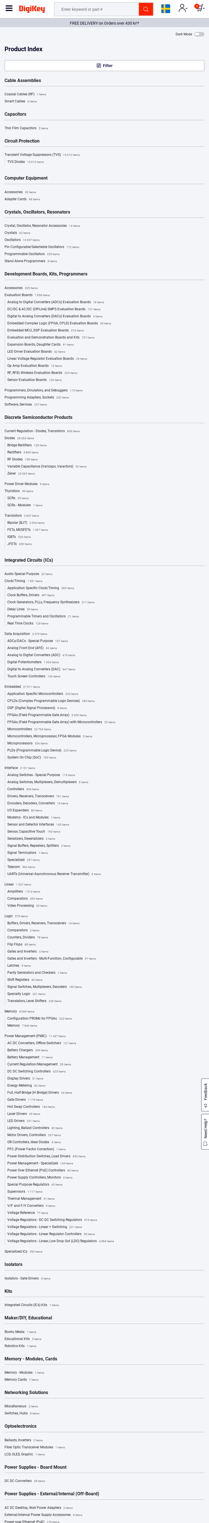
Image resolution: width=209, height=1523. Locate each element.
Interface (20, 768)
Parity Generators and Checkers (37, 973)
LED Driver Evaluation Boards (36, 351)
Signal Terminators (27, 853)
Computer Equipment (26, 178)
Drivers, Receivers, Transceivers (38, 796)
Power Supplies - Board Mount (35, 1467)
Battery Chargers (27, 1050)
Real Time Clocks (27, 623)
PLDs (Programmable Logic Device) (41, 750)
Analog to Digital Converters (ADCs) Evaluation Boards (55, 302)
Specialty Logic (26, 994)
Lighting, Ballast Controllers (35, 1128)
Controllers (23, 789)
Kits (8, 1291)
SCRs (18, 498)
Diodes (19, 438)
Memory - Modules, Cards (31, 1359)
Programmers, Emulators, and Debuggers (44, 390)
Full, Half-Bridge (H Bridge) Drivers (39, 1092)
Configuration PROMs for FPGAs (39, 1018)
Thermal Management (31, 1198)
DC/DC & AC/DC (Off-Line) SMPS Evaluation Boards (53, 309)
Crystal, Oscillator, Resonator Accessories (42, 226)
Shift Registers (24, 980)
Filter (108, 65)
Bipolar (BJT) (25, 523)
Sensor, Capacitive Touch (33, 831)
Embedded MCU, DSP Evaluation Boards (45, 330)
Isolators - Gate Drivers (27, 1278)
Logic (16, 916)
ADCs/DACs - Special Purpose (37, 641)
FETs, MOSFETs (27, 530)
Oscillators (22, 240)
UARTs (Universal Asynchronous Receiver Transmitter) (54, 874)
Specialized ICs (23, 1251)
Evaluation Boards (27, 295)
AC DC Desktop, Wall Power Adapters (39, 1508)
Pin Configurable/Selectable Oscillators (42, 247)
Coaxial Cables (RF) (25, 94)
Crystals (17, 233)
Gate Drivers (25, 1100)
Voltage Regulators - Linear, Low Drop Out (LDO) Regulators (60, 1241)
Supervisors (24, 1191)
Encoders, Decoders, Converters (37, 803)
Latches (19, 965)
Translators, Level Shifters (34, 1001)
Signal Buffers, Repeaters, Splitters (38, 846)
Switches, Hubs (22, 1413)
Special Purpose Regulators (35, 1184)
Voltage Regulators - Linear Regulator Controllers (51, 1234)
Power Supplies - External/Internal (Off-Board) (52, 1493)
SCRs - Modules (24, 505)
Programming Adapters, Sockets (37, 397)
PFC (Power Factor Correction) (36, 1149)
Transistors (22, 515)
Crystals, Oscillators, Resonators (37, 212)
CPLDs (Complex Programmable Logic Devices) (51, 701)
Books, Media (20, 1332)
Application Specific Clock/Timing (40, 588)
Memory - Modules (24, 1372)
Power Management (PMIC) (35, 1036)
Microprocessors (27, 743)
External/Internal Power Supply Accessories (43, 1515)
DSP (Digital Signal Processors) (37, 708)
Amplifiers (23, 891)
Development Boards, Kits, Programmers (46, 274)
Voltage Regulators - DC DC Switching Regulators (52, 1220)
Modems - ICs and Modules (33, 817)
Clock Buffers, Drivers (30, 595)
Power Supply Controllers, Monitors (39, 1177)
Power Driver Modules (27, 484)
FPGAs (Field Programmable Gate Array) (47, 715)
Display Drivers (25, 1078)
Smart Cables (21, 101)
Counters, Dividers (27, 937)
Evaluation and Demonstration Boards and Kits (50, 337)
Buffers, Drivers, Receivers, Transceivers (43, 923)
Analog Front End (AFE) (32, 648)
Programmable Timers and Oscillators (43, 616)
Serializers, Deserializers (31, 838)
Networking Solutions (26, 1392)
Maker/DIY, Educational (28, 1317)
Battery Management (30, 1057)
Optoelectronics (20, 1426)
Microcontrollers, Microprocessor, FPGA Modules (49, 736)
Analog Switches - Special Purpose (41, 775)
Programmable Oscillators (32, 254)
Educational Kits (23, 1339)
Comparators (25, 898)
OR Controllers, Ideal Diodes (34, 1142)
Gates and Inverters (27, 951)
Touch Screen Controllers (33, 676)
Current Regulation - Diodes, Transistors (42, 431)
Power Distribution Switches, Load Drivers (46, 1156)
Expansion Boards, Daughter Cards (40, 344)
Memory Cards (21, 1379)
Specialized (23, 860)
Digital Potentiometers (33, 662)
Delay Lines (22, 609)
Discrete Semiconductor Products (38, 417)
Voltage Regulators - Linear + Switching (44, 1227)
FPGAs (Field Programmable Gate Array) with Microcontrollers (61, 722)
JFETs (19, 544)
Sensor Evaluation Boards (34, 380)
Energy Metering (26, 1085)
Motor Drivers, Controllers (34, 1135)
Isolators (13, 1264)
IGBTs (19, 537)
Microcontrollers (29, 729)
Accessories (20, 192)
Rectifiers (22, 452)
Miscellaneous (21, 1406)
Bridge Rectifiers (27, 445)
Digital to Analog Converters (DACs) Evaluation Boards (54, 316)
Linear (18, 884)
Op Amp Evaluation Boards (34, 366)
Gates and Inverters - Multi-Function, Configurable (51, 958)
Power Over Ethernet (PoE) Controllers (42, 1170)
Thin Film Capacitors (26, 128)
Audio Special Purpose (28, 574)
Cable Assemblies (23, 80)
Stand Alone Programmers (31, 261)
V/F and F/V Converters (31, 1206)
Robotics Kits (20, 1346)
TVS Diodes (25, 162)
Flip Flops (21, 944)
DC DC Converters (25, 1481)
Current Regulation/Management (39, 1064)
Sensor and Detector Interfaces (38, 824)
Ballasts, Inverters (24, 1440)
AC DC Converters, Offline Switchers (41, 1043)
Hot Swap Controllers (31, 1107)
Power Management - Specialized (40, 1163)
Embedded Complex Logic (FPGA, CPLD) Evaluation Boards (59, 323)
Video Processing (27, 905)
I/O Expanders (24, 810)
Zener (21, 473)
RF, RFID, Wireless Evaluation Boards (42, 373)
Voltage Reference (27, 1213)
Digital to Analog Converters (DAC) (41, 669)
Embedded (22, 687)
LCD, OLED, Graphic (25, 1454)
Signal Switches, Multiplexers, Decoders (44, 987)
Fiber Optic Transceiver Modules (35, 1447)
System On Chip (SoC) (31, 757)
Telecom (21, 867)
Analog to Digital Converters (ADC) (41, 655)
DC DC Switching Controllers (36, 1071)
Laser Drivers (23, 1114)
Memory (19, 1011)
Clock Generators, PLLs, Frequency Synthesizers (50, 602)
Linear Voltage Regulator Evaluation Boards (47, 359)
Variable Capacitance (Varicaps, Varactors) (47, 466)
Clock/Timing (23, 581)
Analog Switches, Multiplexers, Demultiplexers (47, 782)
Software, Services (26, 404)
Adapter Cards (22, 199)
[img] (32, 10)
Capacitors (15, 114)
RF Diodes (22, 459)
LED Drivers (23, 1121)
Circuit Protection (22, 141)
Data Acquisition (26, 634)
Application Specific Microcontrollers (42, 694)
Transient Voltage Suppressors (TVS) (42, 155)
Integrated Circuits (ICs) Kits (32, 1305)
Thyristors (19, 491)
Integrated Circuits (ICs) (29, 560)
